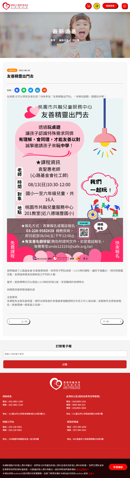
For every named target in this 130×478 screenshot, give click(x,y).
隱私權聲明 (81, 469)
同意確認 (118, 467)
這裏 (90, 473)
